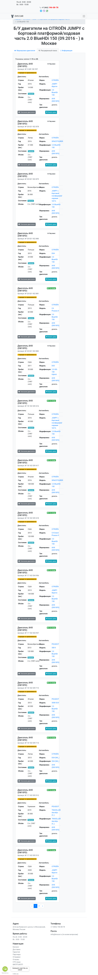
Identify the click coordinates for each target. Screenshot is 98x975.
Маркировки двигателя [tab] (25, 51)
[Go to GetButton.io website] (5, 973)
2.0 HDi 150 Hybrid (54, 371)
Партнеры (17, 954)
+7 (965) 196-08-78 (58, 927)
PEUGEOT (55, 644)
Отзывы (16, 959)
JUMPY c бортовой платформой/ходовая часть (57, 196)
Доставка (16, 949)
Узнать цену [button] (51, 112)
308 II (54, 648)
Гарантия (16, 952)
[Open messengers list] (5, 969)
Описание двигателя (27, 112)
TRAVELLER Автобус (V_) (56, 812)
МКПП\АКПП (18, 964)
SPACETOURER (57, 141)
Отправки (16, 957)
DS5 (53, 366)
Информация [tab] (66, 51)
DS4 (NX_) (55, 758)
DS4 (53, 253)
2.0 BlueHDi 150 (55, 92)
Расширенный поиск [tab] (48, 51)
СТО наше (17, 962)
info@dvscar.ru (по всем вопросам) (64, 934)
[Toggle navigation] (84, 16)
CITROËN (55, 80)
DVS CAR (17, 16)
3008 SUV (55, 703)
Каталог (16, 947)
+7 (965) (50, 8)
